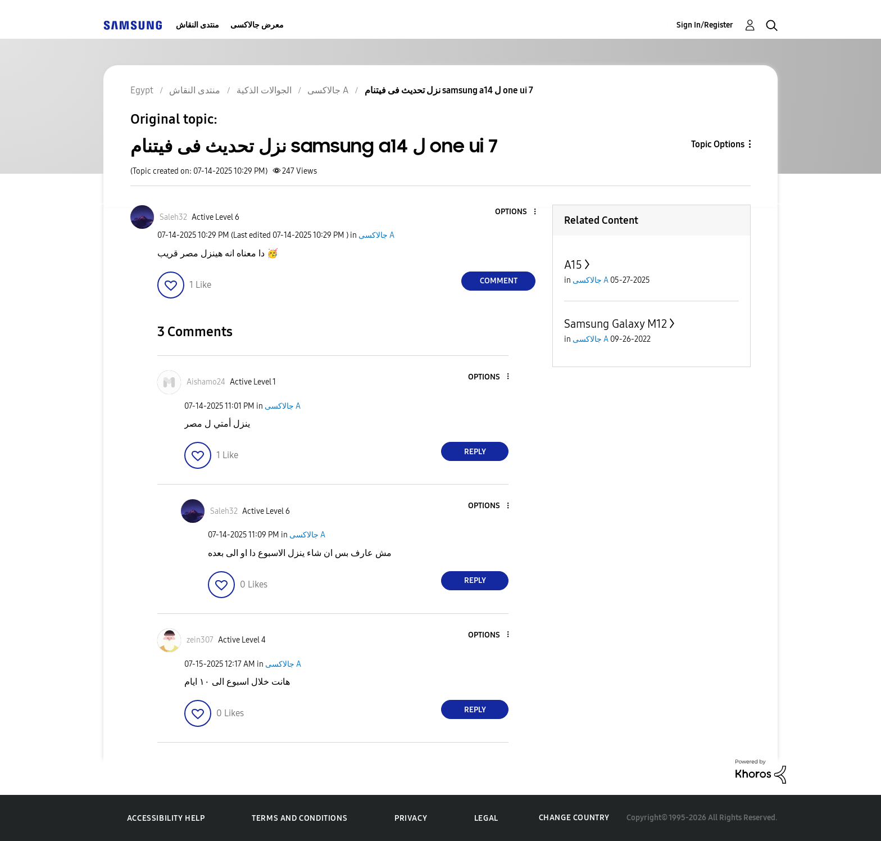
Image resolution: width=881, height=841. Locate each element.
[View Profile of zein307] (200, 640)
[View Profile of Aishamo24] (206, 382)
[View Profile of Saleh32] (173, 217)
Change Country (574, 817)
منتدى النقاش (197, 25)
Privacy (410, 818)
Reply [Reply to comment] (475, 451)
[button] (516, 212)
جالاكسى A (376, 235)
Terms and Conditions (299, 818)
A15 (573, 265)
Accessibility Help (166, 818)
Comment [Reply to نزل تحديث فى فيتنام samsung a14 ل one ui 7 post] (498, 281)
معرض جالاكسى (257, 25)
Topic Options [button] (717, 144)
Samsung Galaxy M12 (615, 324)
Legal (486, 818)
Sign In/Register (704, 25)
